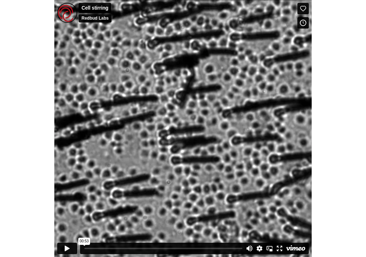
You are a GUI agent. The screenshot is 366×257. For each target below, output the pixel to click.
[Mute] (249, 248)
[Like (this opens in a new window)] (303, 8)
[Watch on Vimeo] (295, 248)
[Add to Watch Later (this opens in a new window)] (303, 23)
